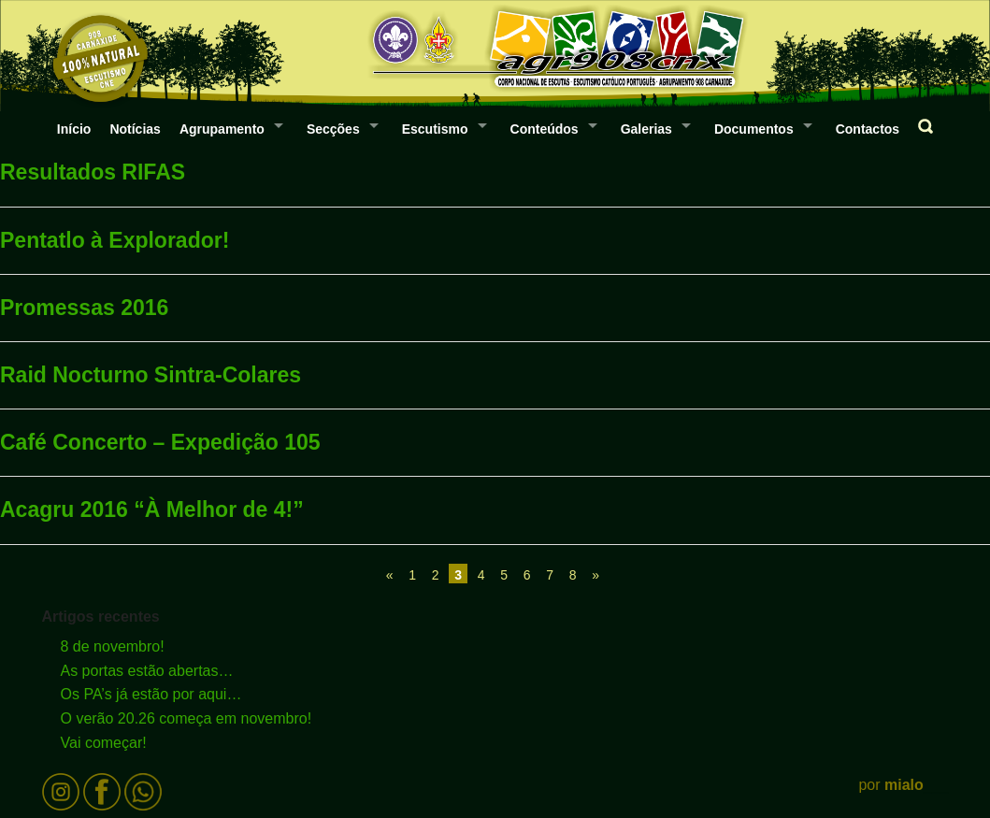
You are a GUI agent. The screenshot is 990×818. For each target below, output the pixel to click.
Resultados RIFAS (92, 172)
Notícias (134, 129)
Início (74, 129)
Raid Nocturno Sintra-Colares (150, 375)
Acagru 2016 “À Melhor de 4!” (152, 509)
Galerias (646, 129)
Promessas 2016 (84, 307)
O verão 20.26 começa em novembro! (186, 718)
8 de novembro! (113, 646)
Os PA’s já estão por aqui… (151, 694)
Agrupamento (222, 129)
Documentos (754, 129)
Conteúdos (544, 129)
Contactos (867, 129)
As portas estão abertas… (147, 671)
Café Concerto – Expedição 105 (160, 442)
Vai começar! (104, 743)
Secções (333, 129)
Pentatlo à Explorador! (114, 240)
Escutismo (435, 129)
